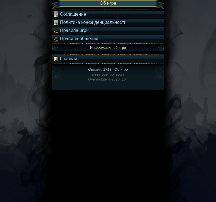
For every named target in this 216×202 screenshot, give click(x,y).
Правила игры (71, 30)
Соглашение (69, 14)
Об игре (121, 69)
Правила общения (75, 39)
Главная (65, 59)
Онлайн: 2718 (100, 69)
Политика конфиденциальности (89, 22)
